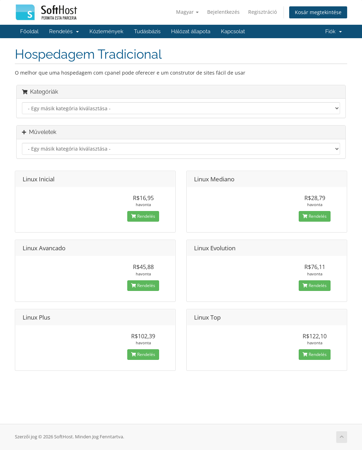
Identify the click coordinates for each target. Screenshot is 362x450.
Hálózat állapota (190, 31)
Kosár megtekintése (318, 12)
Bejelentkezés (223, 11)
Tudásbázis (147, 31)
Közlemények (106, 31)
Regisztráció (262, 11)
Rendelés (64, 31)
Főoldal (29, 31)
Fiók (333, 31)
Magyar (187, 11)
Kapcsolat (233, 31)
